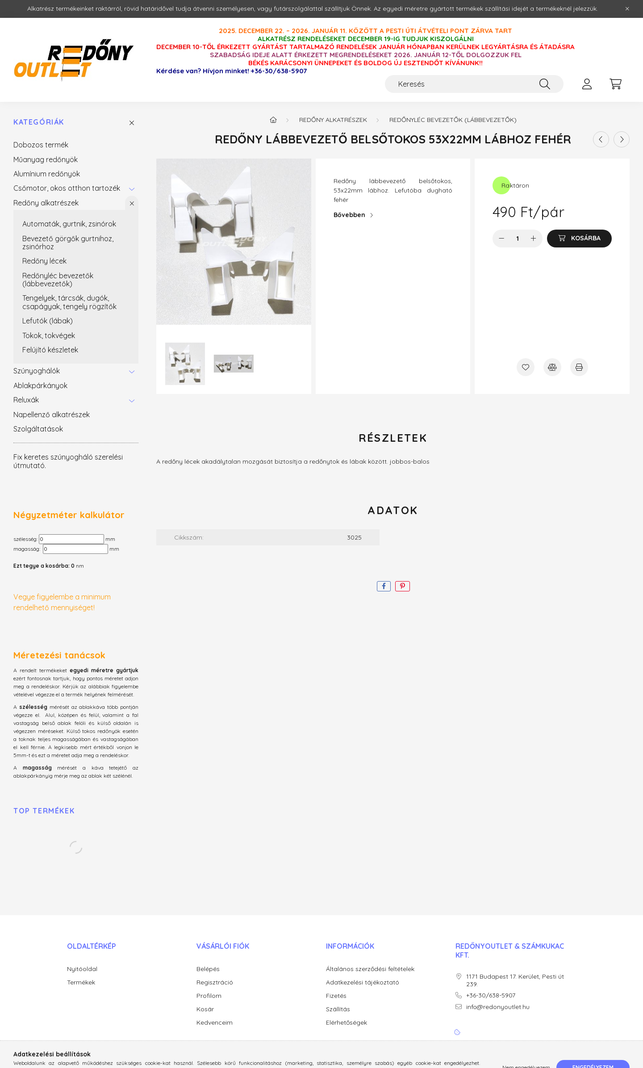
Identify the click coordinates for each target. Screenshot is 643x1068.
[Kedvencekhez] (525, 367)
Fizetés (336, 996)
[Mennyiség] (518, 238)
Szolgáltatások (38, 428)
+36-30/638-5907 (279, 71)
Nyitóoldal (82, 969)
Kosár (205, 1009)
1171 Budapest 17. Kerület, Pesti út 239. (515, 980)
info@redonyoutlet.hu (498, 1007)
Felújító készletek (50, 349)
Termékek (81, 982)
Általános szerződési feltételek (370, 969)
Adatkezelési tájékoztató (362, 982)
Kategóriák (38, 122)
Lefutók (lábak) (47, 320)
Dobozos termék (40, 144)
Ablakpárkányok (40, 385)
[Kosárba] (579, 238)
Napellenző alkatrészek (51, 414)
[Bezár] (627, 9)
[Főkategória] (273, 120)
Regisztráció (214, 982)
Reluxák (26, 399)
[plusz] (533, 238)
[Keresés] (474, 84)
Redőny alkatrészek (46, 202)
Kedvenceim (214, 1022)
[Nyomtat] (579, 367)
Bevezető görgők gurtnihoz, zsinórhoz (67, 242)
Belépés (208, 969)
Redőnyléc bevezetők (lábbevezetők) (57, 279)
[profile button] (587, 84)
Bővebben (349, 215)
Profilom (208, 996)
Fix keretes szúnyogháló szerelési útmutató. (68, 460)
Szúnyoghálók (36, 370)
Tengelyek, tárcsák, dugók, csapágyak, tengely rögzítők (69, 301)
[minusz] (501, 238)
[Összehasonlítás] (552, 367)
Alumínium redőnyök (46, 173)
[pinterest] (402, 586)
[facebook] (384, 586)
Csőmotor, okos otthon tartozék (66, 188)
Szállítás (338, 1009)
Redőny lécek (44, 260)
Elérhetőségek (346, 1022)
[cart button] (615, 84)
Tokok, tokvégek (48, 335)
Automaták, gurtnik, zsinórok (69, 223)
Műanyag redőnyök (45, 159)
